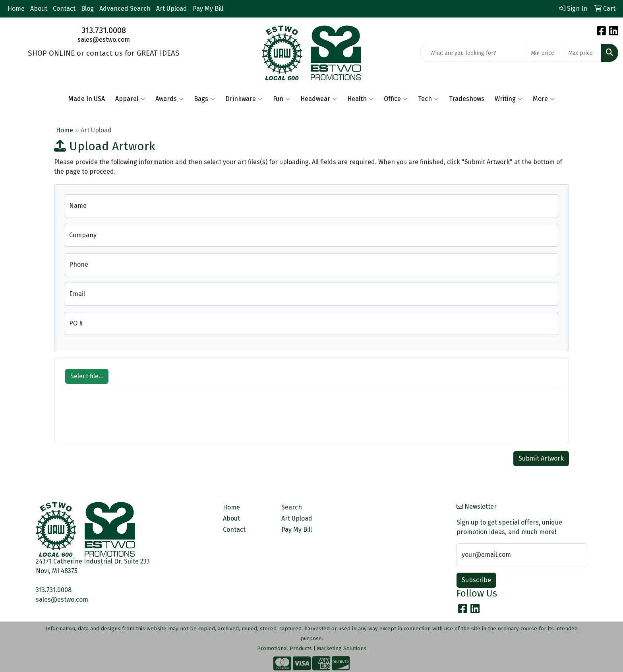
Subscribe (476, 580)
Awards (169, 99)
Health (360, 99)
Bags (204, 99)
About (38, 8)
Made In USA (86, 99)
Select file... (86, 376)
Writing (508, 99)
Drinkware (244, 99)
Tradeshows (466, 99)
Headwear (318, 99)
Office (396, 99)
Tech (428, 99)
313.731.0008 (103, 30)
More (544, 99)
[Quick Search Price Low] (545, 53)
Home (16, 8)
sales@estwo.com (103, 39)
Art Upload (171, 8)
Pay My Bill (208, 8)
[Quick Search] (473, 53)
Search (291, 507)
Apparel (130, 99)
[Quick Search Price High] (583, 53)
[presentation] (122, 419)
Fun (281, 99)
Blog (87, 8)
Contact (64, 8)
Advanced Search (125, 8)
